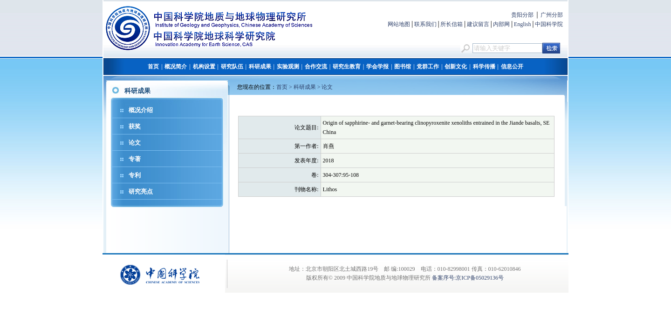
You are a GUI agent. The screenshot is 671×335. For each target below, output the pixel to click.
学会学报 (377, 66)
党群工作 (428, 66)
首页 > (285, 87)
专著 (135, 158)
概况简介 (175, 66)
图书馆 (402, 66)
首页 (153, 66)
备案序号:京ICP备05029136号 (468, 278)
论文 (135, 142)
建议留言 (478, 24)
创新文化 (456, 66)
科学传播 (484, 66)
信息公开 (512, 66)
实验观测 (288, 66)
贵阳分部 (522, 15)
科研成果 (260, 66)
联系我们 (425, 24)
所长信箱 (451, 24)
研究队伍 (232, 66)
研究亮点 (141, 191)
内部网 (501, 24)
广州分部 (552, 15)
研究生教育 (347, 66)
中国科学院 (549, 24)
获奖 (135, 126)
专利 (135, 175)
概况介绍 (141, 110)
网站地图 (399, 24)
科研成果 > (308, 87)
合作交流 (316, 66)
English (522, 24)
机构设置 (204, 66)
